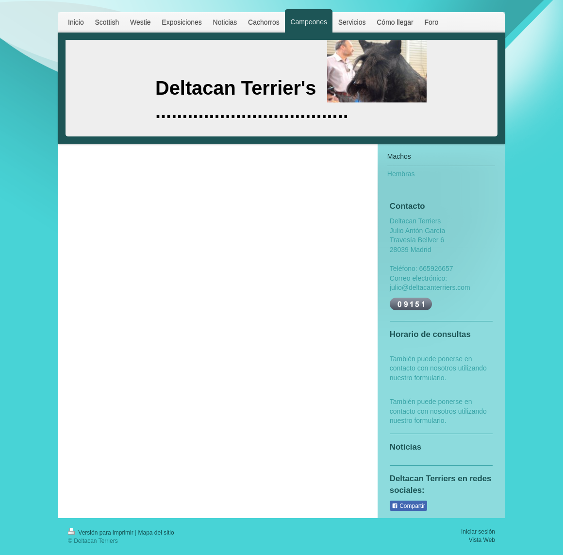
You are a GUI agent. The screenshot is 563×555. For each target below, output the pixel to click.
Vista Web (482, 540)
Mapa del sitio (156, 532)
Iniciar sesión (478, 531)
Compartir (408, 506)
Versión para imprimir (101, 532)
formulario (429, 378)
